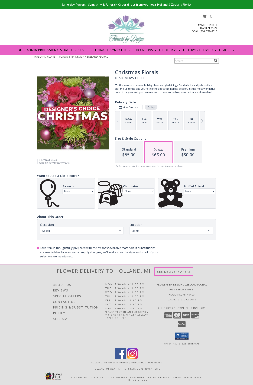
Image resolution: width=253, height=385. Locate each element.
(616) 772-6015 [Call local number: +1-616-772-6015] (208, 31)
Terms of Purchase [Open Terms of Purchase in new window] (187, 377)
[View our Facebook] (120, 358)
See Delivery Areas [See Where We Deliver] (174, 272)
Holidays (171, 50)
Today (151, 107)
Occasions (146, 50)
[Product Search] (193, 60)
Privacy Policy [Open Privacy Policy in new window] (159, 377)
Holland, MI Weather (107, 368)
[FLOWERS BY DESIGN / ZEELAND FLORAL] (126, 29)
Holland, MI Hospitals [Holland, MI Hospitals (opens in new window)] (146, 362)
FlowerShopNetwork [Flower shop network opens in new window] (129, 377)
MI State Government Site (142, 368)
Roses (79, 50)
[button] (207, 16)
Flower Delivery (201, 50)
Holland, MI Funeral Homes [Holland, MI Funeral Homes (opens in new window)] (110, 362)
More (228, 50)
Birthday (97, 50)
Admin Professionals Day (48, 50)
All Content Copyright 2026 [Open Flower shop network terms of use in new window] (91, 377)
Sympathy (121, 50)
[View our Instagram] (132, 358)
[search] (216, 61)
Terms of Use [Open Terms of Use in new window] (137, 379)
